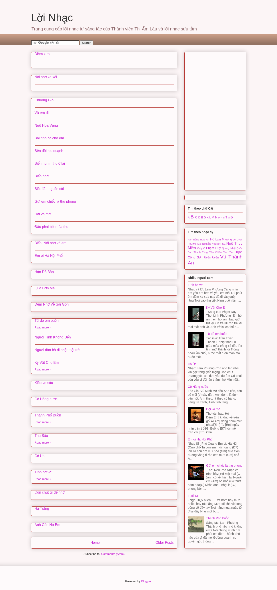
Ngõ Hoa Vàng (46, 125)
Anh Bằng (193, 239)
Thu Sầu (41, 436)
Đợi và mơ (43, 214)
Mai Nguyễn (204, 243)
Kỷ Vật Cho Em (47, 362)
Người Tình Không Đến (53, 337)
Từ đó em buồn (47, 320)
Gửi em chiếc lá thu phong (55, 201)
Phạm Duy (213, 248)
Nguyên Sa (218, 243)
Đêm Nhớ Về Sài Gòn (52, 304)
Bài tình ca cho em (49, 138)
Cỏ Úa (40, 456)
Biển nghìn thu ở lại (50, 163)
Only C (201, 248)
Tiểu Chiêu (215, 252)
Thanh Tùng (201, 252)
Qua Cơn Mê (45, 288)
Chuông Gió (44, 100)
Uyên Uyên (211, 257)
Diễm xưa (42, 54)
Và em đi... (43, 113)
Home (95, 542)
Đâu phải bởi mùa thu (51, 227)
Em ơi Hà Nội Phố (49, 256)
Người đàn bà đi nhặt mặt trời (57, 350)
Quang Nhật (228, 248)
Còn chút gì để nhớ (50, 492)
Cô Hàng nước (46, 399)
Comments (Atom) (113, 554)
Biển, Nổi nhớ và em (50, 243)
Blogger (146, 581)
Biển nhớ (42, 176)
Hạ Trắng (42, 508)
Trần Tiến (228, 252)
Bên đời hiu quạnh (49, 151)
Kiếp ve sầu (44, 383)
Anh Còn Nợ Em (47, 525)
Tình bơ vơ (43, 472)
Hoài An (204, 239)
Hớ (212, 239)
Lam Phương (223, 239)
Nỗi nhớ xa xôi (46, 77)
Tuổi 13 (193, 496)
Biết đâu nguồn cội (49, 189)
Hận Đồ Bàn (44, 272)
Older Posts (164, 542)
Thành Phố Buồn (48, 415)
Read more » (43, 327)
